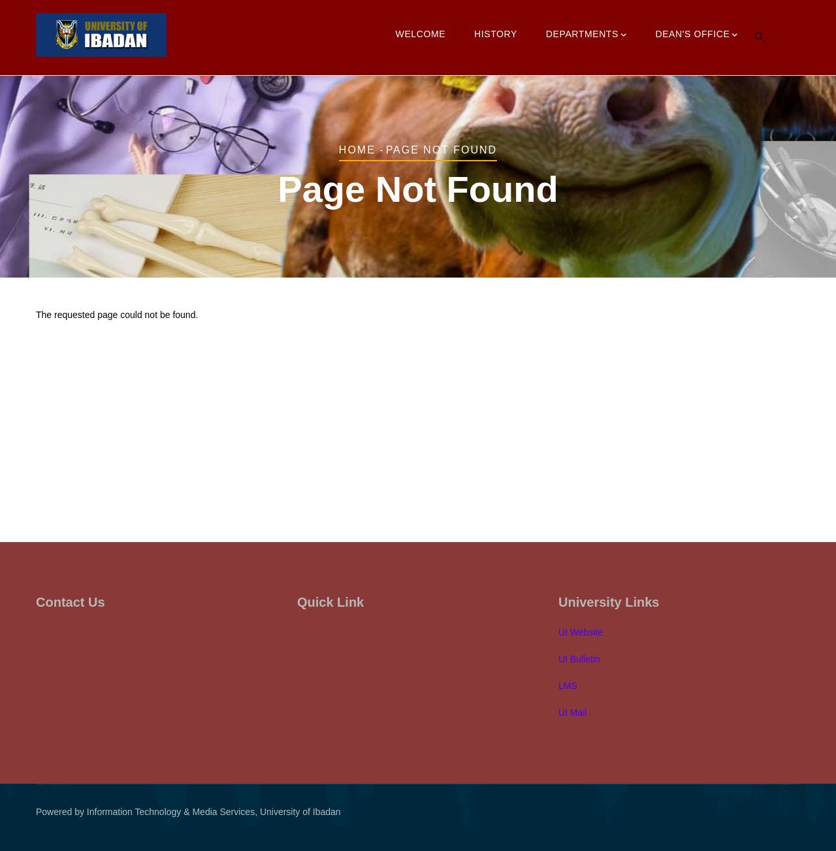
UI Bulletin (579, 659)
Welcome (421, 34)
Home (357, 149)
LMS (567, 686)
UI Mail (572, 712)
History (495, 34)
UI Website (580, 632)
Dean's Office (696, 35)
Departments (586, 35)
